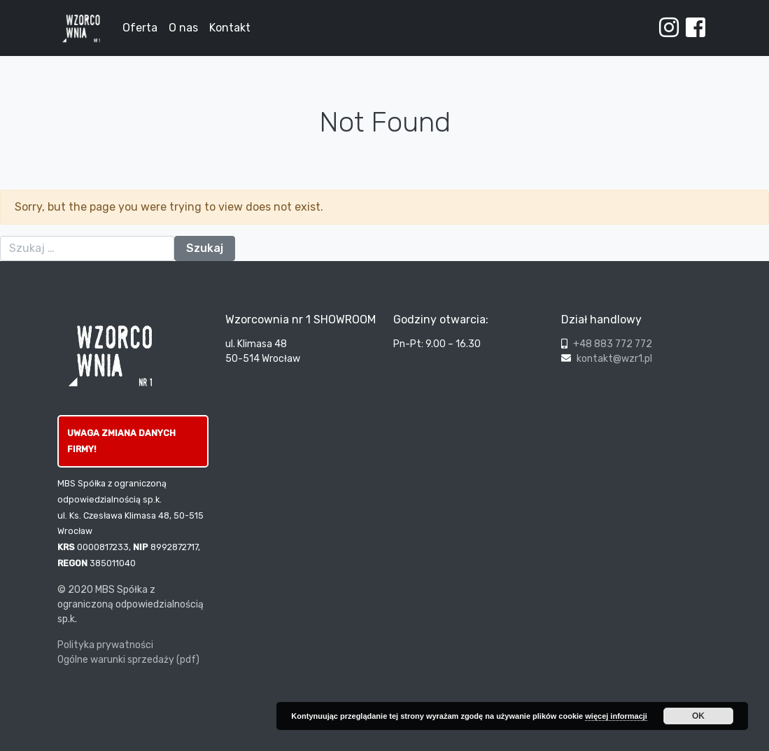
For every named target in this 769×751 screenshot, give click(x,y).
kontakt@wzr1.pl (614, 359)
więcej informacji (616, 716)
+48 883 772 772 (612, 344)
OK (698, 716)
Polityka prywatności (105, 645)
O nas (183, 27)
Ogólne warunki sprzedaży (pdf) (128, 660)
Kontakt (230, 27)
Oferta (139, 27)
